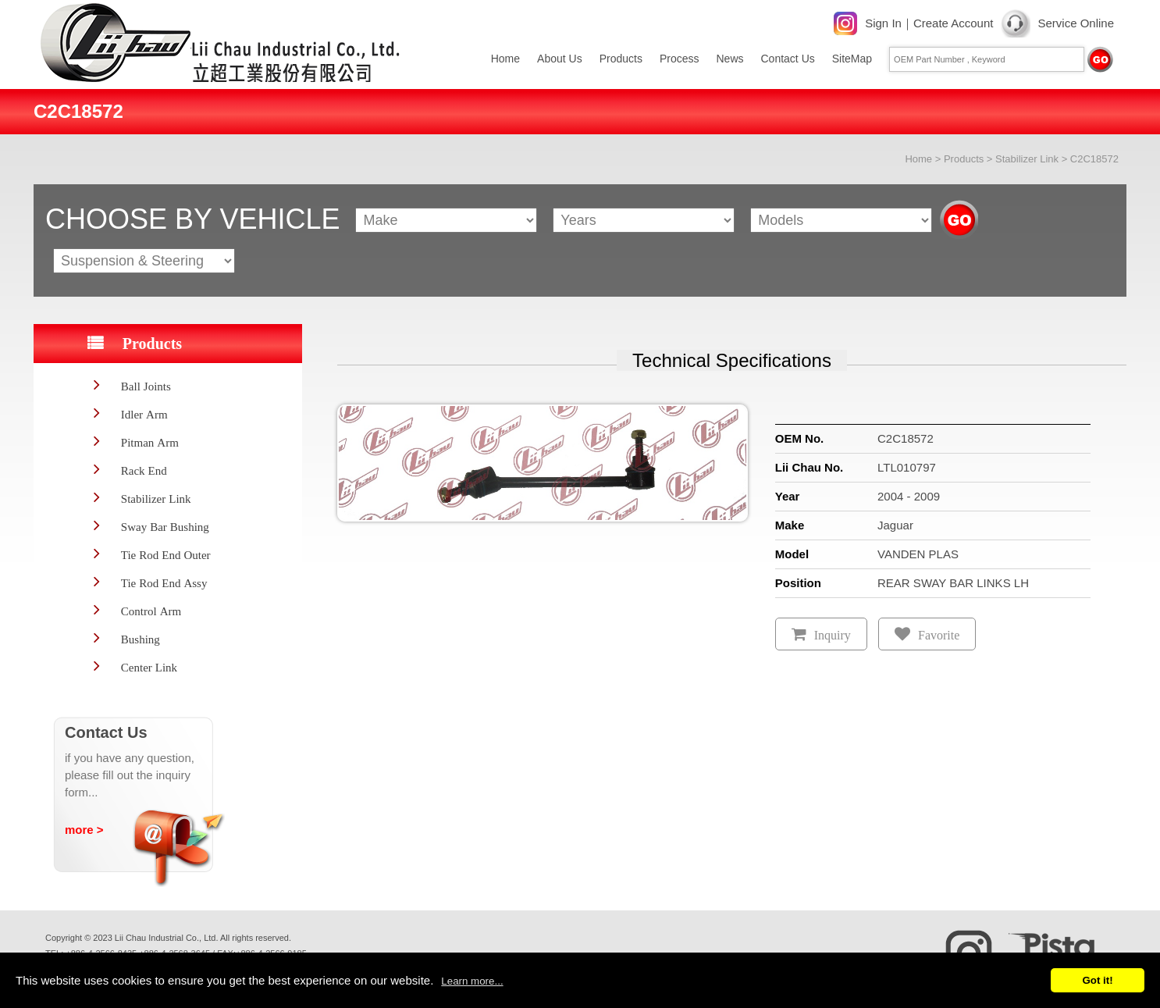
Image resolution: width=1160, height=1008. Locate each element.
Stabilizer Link (1027, 159)
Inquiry (832, 635)
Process (679, 58)
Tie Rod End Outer (166, 555)
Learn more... (472, 981)
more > (84, 829)
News (729, 58)
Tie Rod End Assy (164, 583)
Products (621, 58)
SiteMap (852, 58)
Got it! (1097, 980)
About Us (559, 58)
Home (505, 58)
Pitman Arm (150, 442)
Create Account (953, 23)
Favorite (938, 635)
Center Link (149, 667)
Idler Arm (144, 414)
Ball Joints (146, 386)
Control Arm (151, 611)
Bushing (140, 639)
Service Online (1075, 23)
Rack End (144, 470)
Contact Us (788, 58)
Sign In (883, 23)
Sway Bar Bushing (165, 526)
